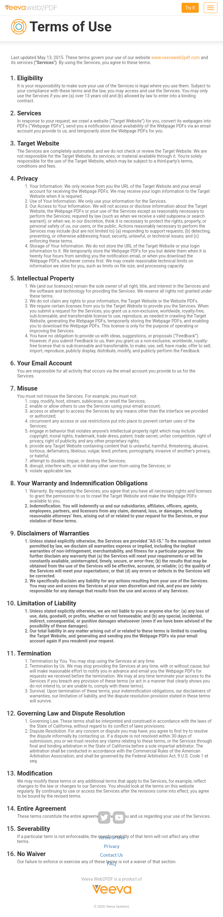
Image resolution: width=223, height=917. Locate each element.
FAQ (111, 863)
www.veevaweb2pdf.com (175, 57)
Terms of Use (111, 837)
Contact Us (111, 855)
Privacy (112, 846)
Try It (190, 7)
